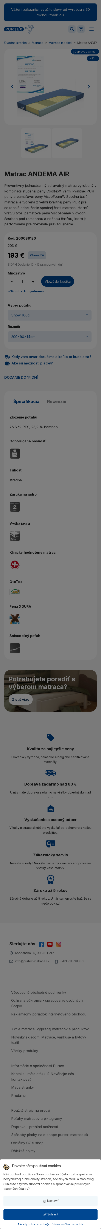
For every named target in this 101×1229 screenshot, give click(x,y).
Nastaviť (50, 1201)
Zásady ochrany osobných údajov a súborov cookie (50, 1224)
